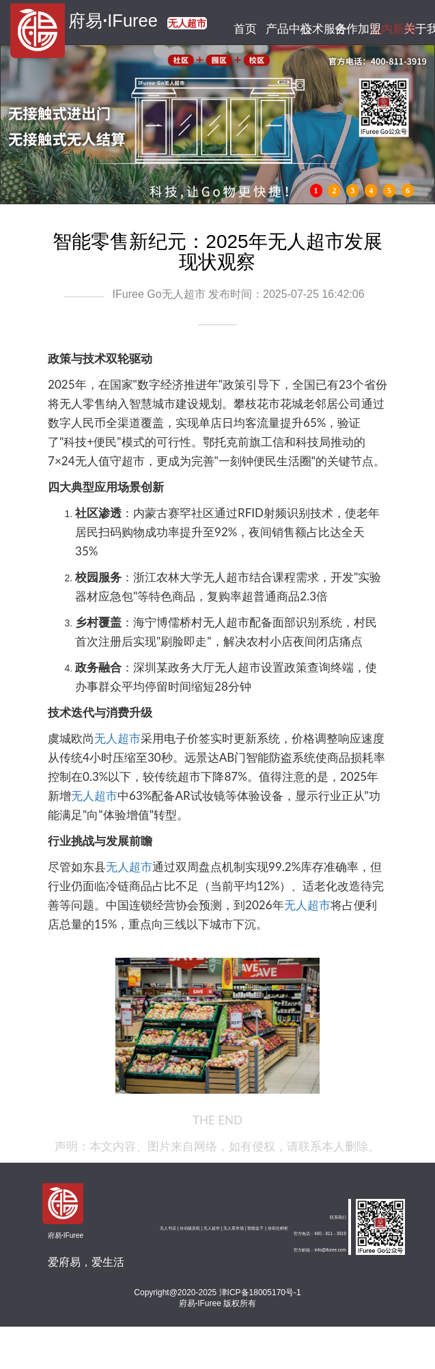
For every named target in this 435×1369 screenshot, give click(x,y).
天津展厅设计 (116, 1278)
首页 (245, 29)
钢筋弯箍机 (90, 1278)
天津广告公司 (42, 1278)
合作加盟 (349, 29)
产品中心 (280, 29)
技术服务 (314, 29)
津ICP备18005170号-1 (260, 1292)
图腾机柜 (67, 1278)
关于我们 (418, 29)
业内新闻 (383, 29)
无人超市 (117, 738)
